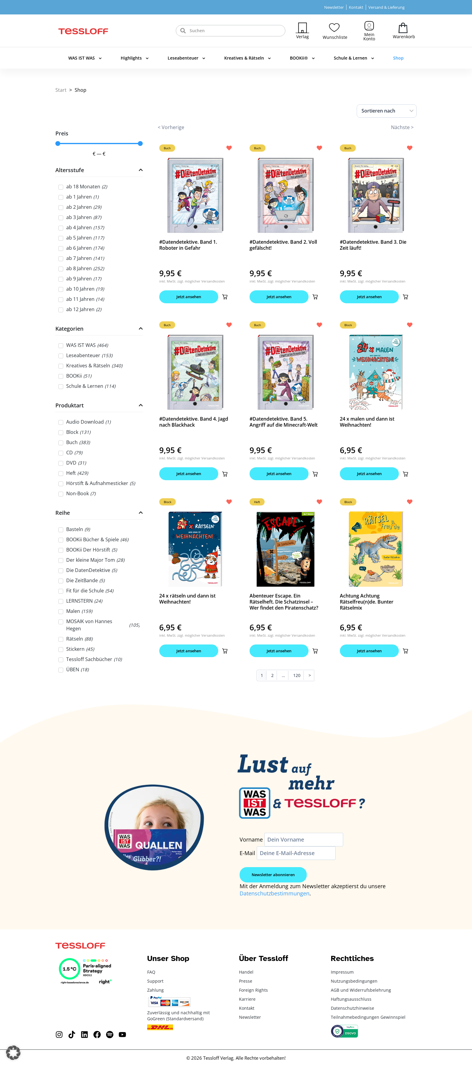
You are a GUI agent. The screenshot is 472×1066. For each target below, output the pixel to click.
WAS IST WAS (85, 58)
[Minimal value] (99, 143)
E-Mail (247, 853)
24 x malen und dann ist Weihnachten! (367, 422)
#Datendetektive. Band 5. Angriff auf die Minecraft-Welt (284, 422)
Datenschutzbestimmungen (274, 893)
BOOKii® (302, 58)
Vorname (251, 839)
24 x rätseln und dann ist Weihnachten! (187, 598)
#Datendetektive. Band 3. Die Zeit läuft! (373, 245)
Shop (398, 58)
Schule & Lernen (354, 58)
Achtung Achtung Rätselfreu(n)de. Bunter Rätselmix (366, 601)
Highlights (135, 58)
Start (61, 90)
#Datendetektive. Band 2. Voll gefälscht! (283, 245)
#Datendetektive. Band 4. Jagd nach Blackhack (193, 422)
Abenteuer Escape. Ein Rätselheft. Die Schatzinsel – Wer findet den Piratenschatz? (284, 601)
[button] (224, 297)
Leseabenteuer (186, 58)
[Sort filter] (387, 111)
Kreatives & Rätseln (247, 58)
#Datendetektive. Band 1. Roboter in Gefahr (188, 245)
